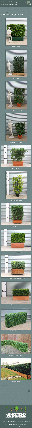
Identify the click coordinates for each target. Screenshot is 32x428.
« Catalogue (4, 385)
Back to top (29, 391)
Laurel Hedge (16, 46)
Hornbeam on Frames (16, 200)
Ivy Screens (16, 78)
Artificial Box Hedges (16, 331)
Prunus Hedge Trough (16, 168)
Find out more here (12, 4)
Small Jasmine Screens (16, 142)
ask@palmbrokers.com (12, 426)
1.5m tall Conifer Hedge (16, 226)
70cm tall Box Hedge (16, 305)
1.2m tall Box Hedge (16, 252)
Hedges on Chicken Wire (16, 355)
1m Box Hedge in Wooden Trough (16, 278)
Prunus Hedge (16, 381)
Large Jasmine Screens (16, 110)
